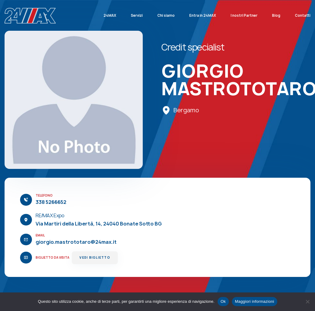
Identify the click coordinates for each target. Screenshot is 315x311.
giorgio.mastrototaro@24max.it (76, 242)
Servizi (137, 15)
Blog (276, 15)
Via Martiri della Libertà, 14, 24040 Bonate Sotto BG (99, 223)
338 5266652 (51, 202)
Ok (223, 301)
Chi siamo (166, 15)
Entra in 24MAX (202, 15)
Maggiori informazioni (254, 301)
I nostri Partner (244, 15)
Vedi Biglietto (94, 258)
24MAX (109, 15)
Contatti (302, 15)
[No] (307, 302)
